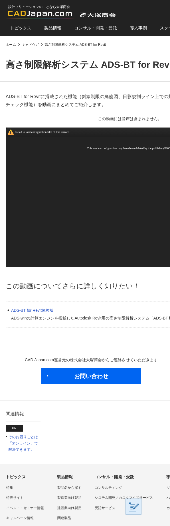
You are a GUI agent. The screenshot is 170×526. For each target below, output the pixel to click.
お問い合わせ (91, 376)
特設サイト (14, 498)
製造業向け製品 (69, 498)
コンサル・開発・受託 (95, 27)
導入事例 (138, 27)
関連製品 (64, 518)
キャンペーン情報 (20, 518)
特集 (9, 488)
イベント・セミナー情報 (25, 508)
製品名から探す (69, 488)
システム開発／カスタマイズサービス (124, 498)
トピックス (20, 27)
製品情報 (52, 27)
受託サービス (105, 508)
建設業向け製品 (69, 508)
